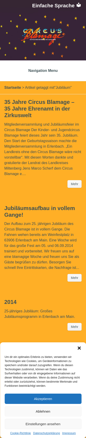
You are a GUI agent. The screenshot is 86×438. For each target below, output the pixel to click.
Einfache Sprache (56, 5)
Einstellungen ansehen (43, 424)
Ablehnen (43, 411)
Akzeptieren (43, 399)
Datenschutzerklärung (46, 433)
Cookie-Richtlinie (20, 433)
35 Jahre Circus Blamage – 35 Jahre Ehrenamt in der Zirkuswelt (39, 108)
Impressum (69, 433)
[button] (79, 348)
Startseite (12, 87)
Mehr (74, 184)
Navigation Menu (43, 71)
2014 (10, 302)
